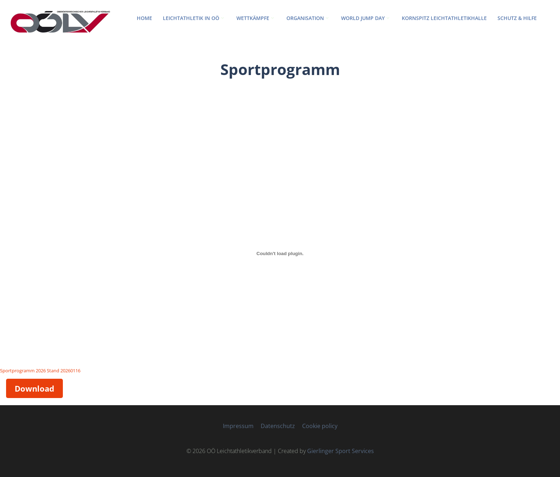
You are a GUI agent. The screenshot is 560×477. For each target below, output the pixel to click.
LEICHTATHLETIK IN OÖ (194, 18)
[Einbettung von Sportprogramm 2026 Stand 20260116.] (280, 253)
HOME (144, 18)
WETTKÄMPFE (256, 18)
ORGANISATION (308, 18)
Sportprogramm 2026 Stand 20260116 (40, 370)
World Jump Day (366, 18)
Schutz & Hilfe (517, 18)
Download (34, 388)
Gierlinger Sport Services (340, 451)
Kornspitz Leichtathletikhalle (444, 18)
